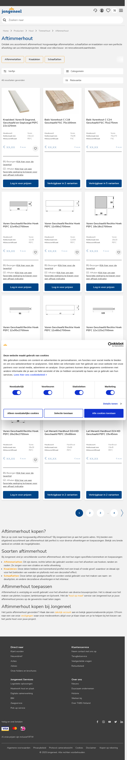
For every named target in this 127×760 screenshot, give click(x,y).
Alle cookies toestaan (103, 413)
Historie (75, 693)
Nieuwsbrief (16, 656)
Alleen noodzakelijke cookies (23, 413)
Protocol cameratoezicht (60, 747)
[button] (121, 10)
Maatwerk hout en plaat (22, 688)
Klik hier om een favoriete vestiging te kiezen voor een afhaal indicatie (20, 171)
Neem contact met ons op (84, 651)
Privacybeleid (39, 747)
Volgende (122, 513)
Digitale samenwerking (22, 693)
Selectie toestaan (63, 413)
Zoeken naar (5, 20)
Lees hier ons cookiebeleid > (30, 374)
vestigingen (27, 615)
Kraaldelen (34, 59)
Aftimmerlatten (13, 59)
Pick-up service (18, 708)
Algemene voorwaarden (18, 747)
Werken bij (77, 698)
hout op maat (76, 595)
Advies (14, 666)
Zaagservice (16, 703)
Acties (14, 661)
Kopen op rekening (109, 747)
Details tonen (110, 403)
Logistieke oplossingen (22, 683)
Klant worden (17, 651)
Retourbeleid (78, 666)
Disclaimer (91, 747)
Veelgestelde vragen (82, 661)
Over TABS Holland (81, 703)
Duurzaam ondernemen (83, 688)
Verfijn (11, 71)
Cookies (79, 747)
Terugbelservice (79, 656)
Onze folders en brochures (23, 670)
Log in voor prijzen (20, 183)
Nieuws (75, 683)
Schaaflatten (54, 59)
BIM (12, 698)
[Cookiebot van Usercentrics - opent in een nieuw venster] (110, 344)
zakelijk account (63, 612)
